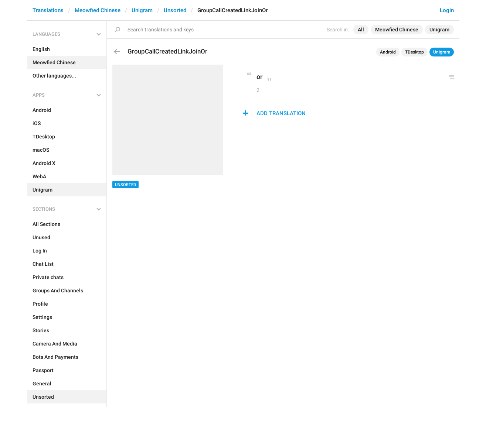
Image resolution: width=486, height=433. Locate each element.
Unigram (142, 10)
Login (447, 10)
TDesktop (414, 52)
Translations (48, 10)
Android (388, 52)
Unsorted (175, 10)
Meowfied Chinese (97, 10)
